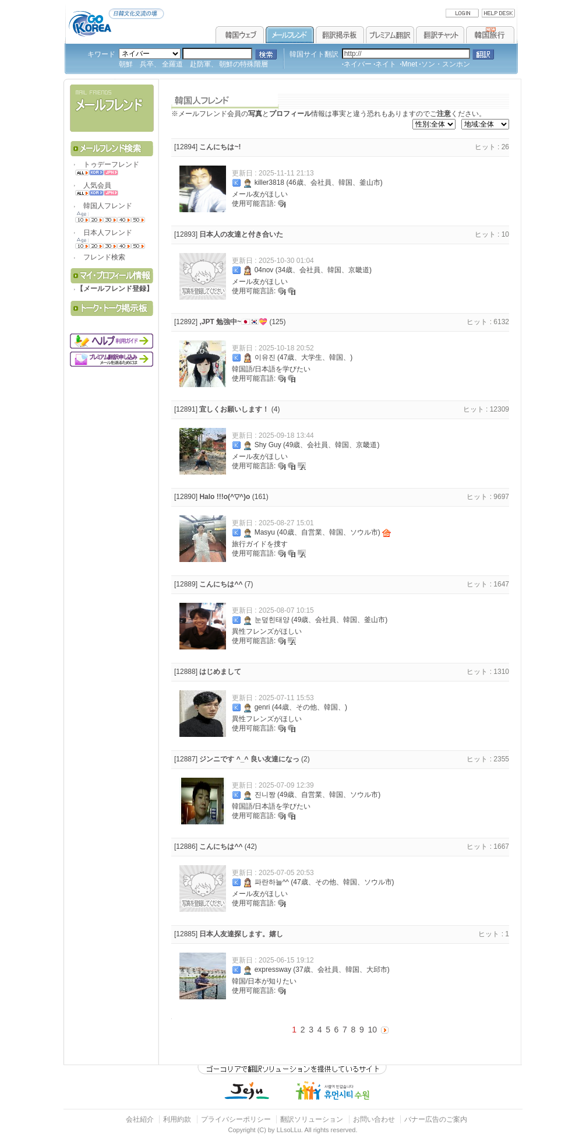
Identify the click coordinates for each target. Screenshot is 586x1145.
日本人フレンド (104, 233)
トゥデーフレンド (107, 164)
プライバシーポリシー (236, 1119)
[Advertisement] (113, 440)
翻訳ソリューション (311, 1119)
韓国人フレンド (104, 206)
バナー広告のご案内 (435, 1119)
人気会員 (93, 185)
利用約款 (177, 1119)
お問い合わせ (375, 1119)
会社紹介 (140, 1119)
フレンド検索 (100, 257)
